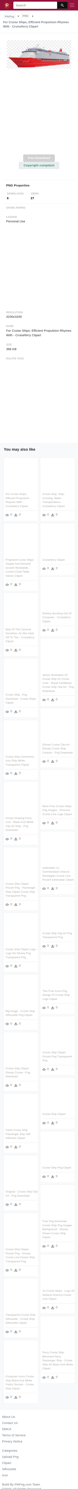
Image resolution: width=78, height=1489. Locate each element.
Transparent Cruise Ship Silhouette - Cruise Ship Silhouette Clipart (21, 1317)
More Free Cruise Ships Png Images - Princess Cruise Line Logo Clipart (57, 809)
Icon (5, 1475)
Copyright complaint (39, 165)
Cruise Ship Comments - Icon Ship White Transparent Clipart (21, 760)
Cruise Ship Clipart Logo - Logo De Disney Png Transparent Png (21, 952)
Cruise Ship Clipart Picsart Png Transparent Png (57, 1055)
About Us (8, 1416)
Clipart (6, 1463)
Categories (9, 1450)
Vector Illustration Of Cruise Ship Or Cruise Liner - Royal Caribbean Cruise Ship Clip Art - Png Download (58, 682)
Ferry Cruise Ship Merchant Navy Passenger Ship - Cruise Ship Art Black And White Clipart (57, 1359)
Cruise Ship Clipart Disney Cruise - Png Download (18, 1071)
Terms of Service (14, 1435)
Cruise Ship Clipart (53, 1113)
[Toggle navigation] (72, 5)
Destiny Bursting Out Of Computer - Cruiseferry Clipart (56, 617)
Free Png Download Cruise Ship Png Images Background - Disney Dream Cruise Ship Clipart (57, 1228)
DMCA (6, 1429)
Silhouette (9, 1469)
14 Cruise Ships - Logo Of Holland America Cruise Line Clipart (58, 1293)
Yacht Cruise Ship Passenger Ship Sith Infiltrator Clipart (18, 1133)
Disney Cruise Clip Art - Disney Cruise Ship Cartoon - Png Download (57, 748)
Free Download (39, 158)
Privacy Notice (12, 1441)
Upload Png (10, 1456)
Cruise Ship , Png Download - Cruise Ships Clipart (21, 698)
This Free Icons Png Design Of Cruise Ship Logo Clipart (56, 994)
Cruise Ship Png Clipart (56, 1166)
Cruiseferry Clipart (53, 559)
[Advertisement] (38, 113)
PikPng (9, 16)
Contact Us (10, 1423)
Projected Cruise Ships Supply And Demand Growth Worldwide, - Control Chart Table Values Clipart (20, 567)
